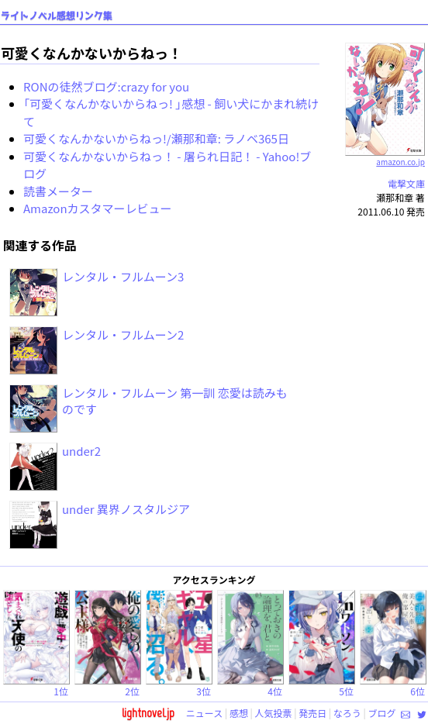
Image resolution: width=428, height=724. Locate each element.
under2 (81, 451)
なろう (347, 712)
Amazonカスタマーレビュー (97, 208)
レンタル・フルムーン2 (123, 334)
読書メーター (58, 191)
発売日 (312, 712)
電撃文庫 (406, 183)
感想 (239, 712)
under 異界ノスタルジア (126, 509)
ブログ (381, 712)
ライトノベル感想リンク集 (56, 15)
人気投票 (273, 712)
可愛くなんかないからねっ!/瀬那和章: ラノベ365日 (156, 138)
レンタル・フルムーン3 (123, 276)
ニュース (204, 712)
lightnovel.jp (148, 712)
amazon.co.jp (385, 155)
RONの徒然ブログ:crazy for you (106, 86)
